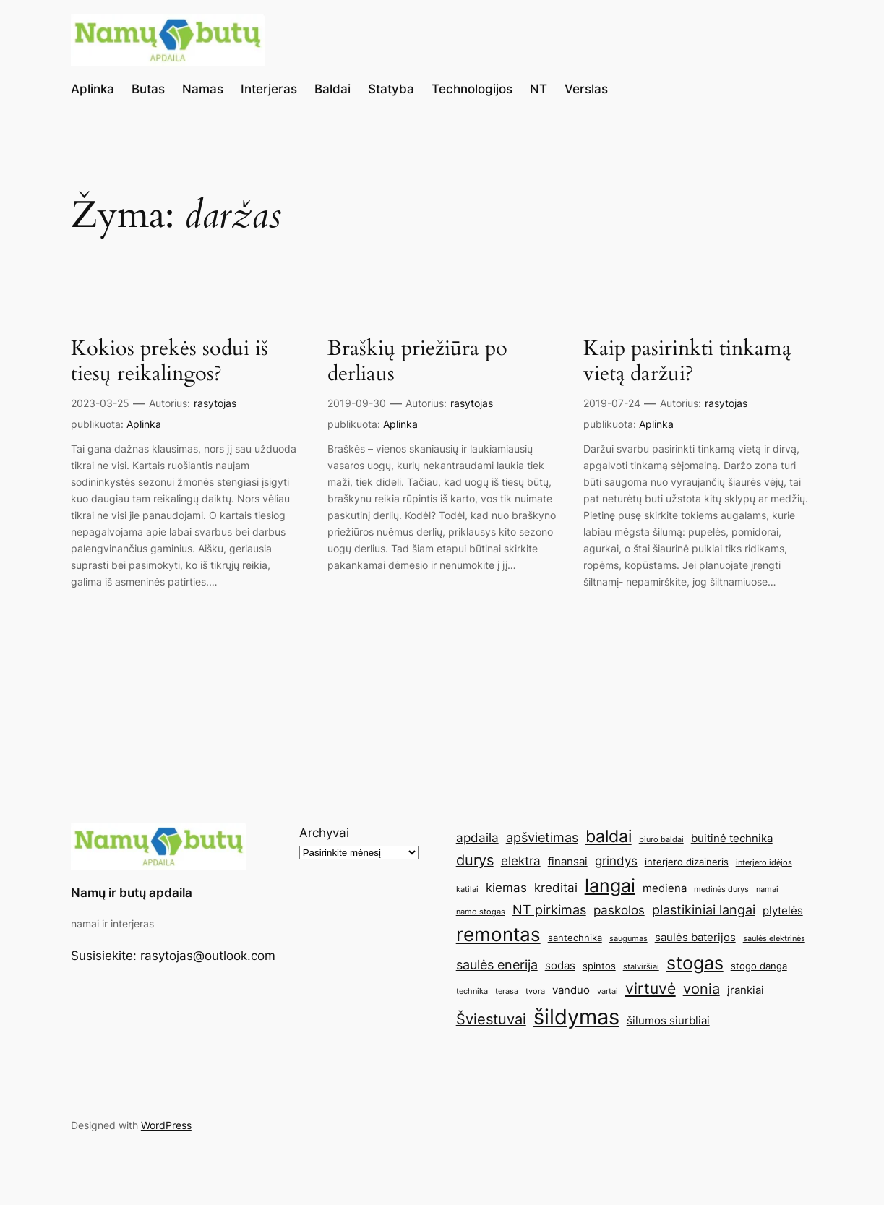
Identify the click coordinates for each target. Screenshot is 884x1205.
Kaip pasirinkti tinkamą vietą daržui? (687, 361)
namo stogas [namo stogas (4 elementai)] (480, 912)
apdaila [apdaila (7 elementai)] (477, 838)
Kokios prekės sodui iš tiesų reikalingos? (169, 361)
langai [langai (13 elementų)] (610, 885)
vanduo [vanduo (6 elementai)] (571, 990)
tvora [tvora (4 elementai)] (535, 991)
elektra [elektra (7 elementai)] (521, 861)
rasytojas (215, 403)
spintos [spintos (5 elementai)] (599, 966)
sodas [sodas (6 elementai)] (560, 965)
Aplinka (143, 424)
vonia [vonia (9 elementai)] (701, 989)
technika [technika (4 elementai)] (472, 991)
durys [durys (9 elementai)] (475, 860)
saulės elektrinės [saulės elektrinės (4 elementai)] (774, 938)
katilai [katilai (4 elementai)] (467, 889)
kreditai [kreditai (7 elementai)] (556, 887)
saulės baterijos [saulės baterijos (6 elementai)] (695, 937)
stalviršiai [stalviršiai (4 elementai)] (641, 967)
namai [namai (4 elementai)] (767, 889)
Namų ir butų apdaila (131, 892)
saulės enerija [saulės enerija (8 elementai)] (497, 964)
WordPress (166, 1125)
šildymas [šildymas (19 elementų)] (576, 1016)
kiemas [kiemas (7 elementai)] (506, 887)
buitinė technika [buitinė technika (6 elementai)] (732, 838)
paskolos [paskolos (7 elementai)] (619, 910)
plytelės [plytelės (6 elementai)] (783, 910)
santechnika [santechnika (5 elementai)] (575, 937)
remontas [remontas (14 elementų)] (498, 934)
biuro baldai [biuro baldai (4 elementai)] (661, 839)
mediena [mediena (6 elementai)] (665, 888)
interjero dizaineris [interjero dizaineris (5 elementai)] (687, 861)
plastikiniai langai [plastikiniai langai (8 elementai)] (703, 909)
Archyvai (324, 833)
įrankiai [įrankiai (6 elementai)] (745, 990)
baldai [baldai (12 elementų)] (608, 836)
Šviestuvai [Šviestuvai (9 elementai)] (491, 1019)
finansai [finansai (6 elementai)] (568, 861)
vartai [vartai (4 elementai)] (607, 991)
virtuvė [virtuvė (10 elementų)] (650, 988)
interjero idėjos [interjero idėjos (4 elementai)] (764, 862)
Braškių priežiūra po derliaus (417, 361)
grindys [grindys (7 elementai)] (616, 861)
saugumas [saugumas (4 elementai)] (628, 938)
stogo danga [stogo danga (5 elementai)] (759, 966)
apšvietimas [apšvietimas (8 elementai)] (542, 837)
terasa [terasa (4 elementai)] (506, 991)
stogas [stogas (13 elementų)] (695, 963)
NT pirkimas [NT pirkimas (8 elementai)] (549, 909)
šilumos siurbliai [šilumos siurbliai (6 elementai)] (668, 1020)
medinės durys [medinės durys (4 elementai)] (721, 889)
